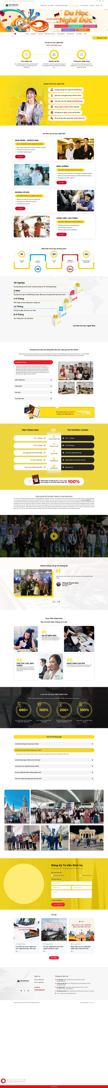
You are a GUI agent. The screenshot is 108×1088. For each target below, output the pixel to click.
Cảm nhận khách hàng (61, 6)
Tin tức (92, 6)
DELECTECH (91, 1027)
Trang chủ (44, 6)
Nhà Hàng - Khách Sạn (27, 154)
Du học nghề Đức (74, 6)
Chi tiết (21, 170)
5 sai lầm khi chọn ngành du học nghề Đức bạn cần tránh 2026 (26, 973)
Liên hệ (97, 6)
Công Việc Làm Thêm (67, 232)
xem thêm (54, 983)
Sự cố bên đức (49, 659)
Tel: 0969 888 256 (61, 1006)
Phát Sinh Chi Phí (76, 687)
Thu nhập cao (26, 67)
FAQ (88, 35)
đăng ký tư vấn (100, 39)
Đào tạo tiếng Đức (59, 898)
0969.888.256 (12, 1)
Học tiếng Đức (84, 6)
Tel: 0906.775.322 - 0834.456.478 (65, 1014)
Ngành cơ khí (22, 206)
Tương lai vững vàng (81, 67)
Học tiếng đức (61, 35)
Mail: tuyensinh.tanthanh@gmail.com (66, 1018)
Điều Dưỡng (62, 180)
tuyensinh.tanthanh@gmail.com (26, 1)
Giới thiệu (50, 6)
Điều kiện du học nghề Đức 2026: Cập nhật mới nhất (81, 972)
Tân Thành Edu (72, 35)
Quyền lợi (31, 35)
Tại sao (23, 35)
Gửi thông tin (58, 927)
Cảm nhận (81, 35)
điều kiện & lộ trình (49, 35)
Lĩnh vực (39, 35)
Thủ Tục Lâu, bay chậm (25, 688)
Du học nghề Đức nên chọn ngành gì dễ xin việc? (53, 972)
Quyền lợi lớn (54, 67)
